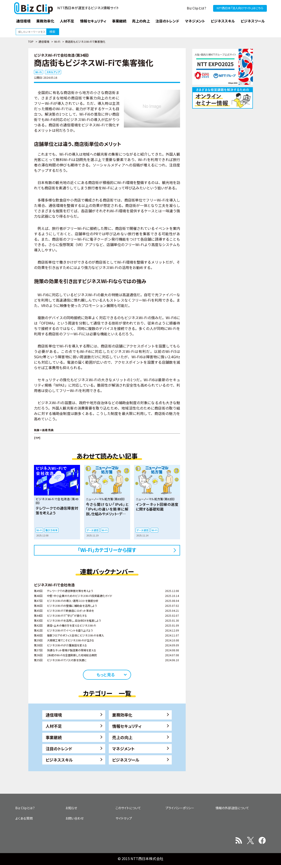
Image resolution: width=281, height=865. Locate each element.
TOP (30, 41)
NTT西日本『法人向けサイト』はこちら (240, 8)
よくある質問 (24, 818)
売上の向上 (122, 737)
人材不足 (54, 726)
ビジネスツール (125, 760)
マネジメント (123, 748)
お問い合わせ (74, 818)
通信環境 (43, 41)
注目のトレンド (59, 748)
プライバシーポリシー (179, 808)
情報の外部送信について (232, 808)
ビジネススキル (59, 760)
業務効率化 (122, 715)
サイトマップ (124, 818)
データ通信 (92, 530)
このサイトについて (128, 808)
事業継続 (54, 737)
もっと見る (105, 674)
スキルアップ (53, 72)
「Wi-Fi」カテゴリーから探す (107, 549)
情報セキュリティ (127, 726)
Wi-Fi (57, 41)
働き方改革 (51, 530)
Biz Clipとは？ (196, 8)
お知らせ (71, 808)
